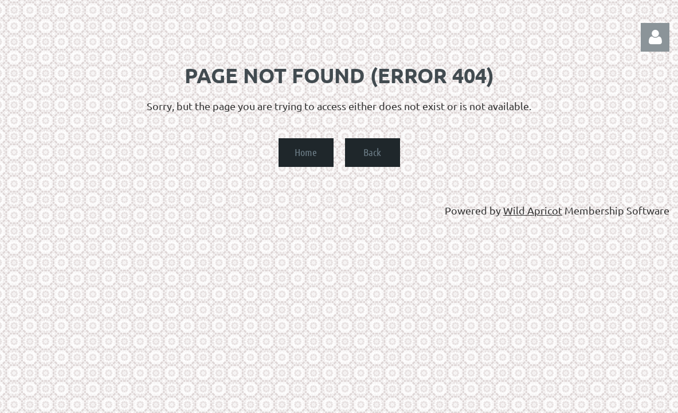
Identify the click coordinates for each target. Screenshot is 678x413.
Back (372, 152)
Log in (655, 37)
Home (306, 152)
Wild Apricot (532, 210)
